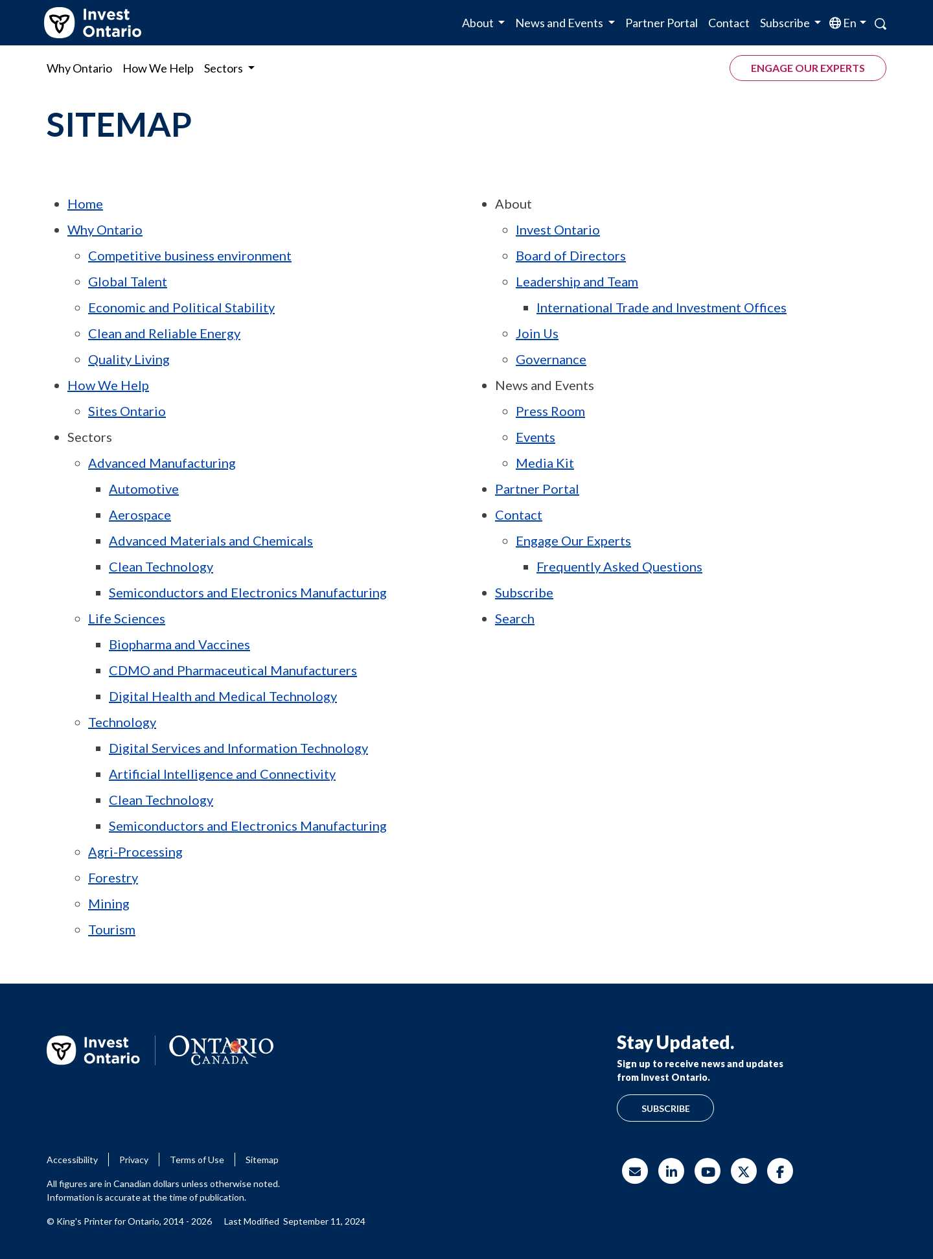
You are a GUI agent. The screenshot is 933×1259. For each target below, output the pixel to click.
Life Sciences (126, 618)
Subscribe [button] (786, 23)
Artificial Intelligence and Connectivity (222, 773)
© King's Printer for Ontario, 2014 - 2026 (129, 1221)
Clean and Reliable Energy (164, 333)
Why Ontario (79, 68)
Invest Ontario (558, 229)
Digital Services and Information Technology (238, 748)
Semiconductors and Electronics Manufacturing (248, 592)
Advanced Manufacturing (162, 462)
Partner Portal (661, 23)
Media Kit (545, 462)
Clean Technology (161, 566)
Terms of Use (197, 1159)
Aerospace (140, 514)
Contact (729, 23)
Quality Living (129, 359)
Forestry (113, 877)
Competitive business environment (190, 255)
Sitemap (262, 1159)
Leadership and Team (577, 281)
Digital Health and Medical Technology (223, 696)
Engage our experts (808, 68)
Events (535, 437)
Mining (109, 903)
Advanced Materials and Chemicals (211, 540)
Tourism (111, 929)
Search (515, 618)
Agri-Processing (135, 851)
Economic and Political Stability (181, 307)
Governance (551, 359)
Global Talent (127, 281)
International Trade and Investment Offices (661, 307)
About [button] (479, 23)
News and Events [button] (560, 23)
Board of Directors (571, 255)
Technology (122, 722)
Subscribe (524, 592)
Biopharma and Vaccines (179, 644)
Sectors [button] (224, 68)
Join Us (537, 333)
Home (85, 203)
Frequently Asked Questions (619, 566)
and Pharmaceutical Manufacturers (233, 670)
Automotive (144, 488)
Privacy (133, 1159)
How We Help (158, 68)
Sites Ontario (127, 411)
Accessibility (72, 1159)
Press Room (550, 411)
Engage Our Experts (573, 540)
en (849, 23)
